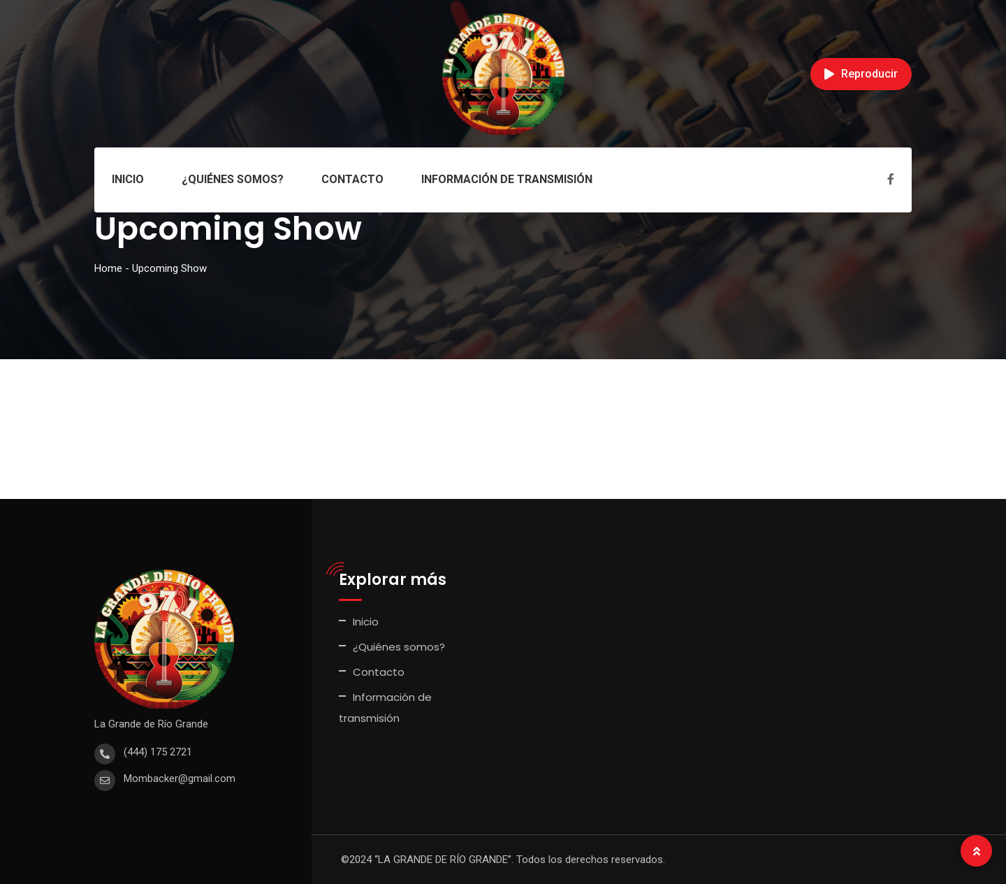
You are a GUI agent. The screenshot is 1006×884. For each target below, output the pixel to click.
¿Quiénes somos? (233, 179)
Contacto (352, 179)
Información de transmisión (506, 179)
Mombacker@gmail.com (179, 778)
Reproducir (861, 73)
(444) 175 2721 (158, 752)
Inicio (128, 179)
